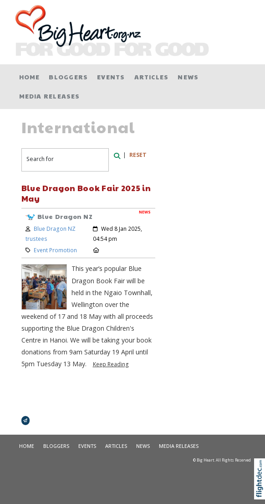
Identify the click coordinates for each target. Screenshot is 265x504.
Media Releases (49, 96)
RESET (138, 155)
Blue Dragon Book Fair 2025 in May (86, 192)
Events (111, 77)
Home (29, 77)
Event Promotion (55, 250)
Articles (151, 77)
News (188, 77)
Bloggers (68, 77)
